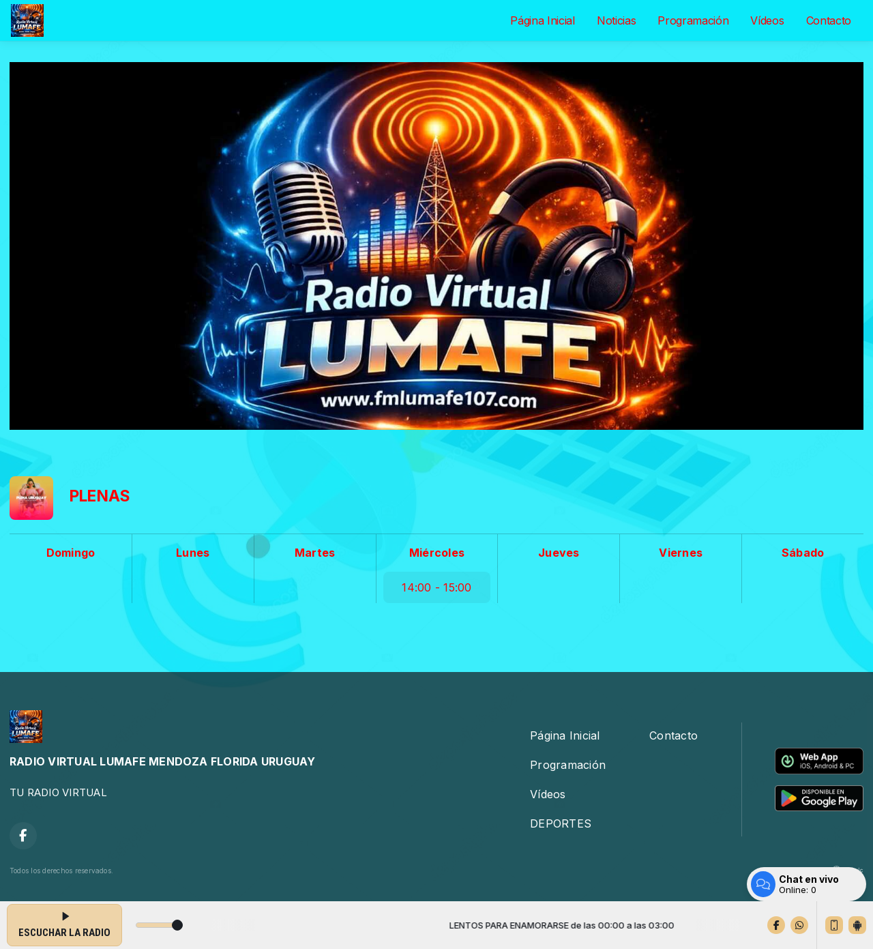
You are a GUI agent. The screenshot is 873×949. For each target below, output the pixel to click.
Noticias (616, 20)
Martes (315, 552)
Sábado (803, 552)
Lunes (192, 552)
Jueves (558, 552)
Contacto (828, 20)
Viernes (680, 552)
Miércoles (436, 552)
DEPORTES (560, 823)
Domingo (70, 552)
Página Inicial (542, 20)
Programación (692, 20)
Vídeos (767, 20)
